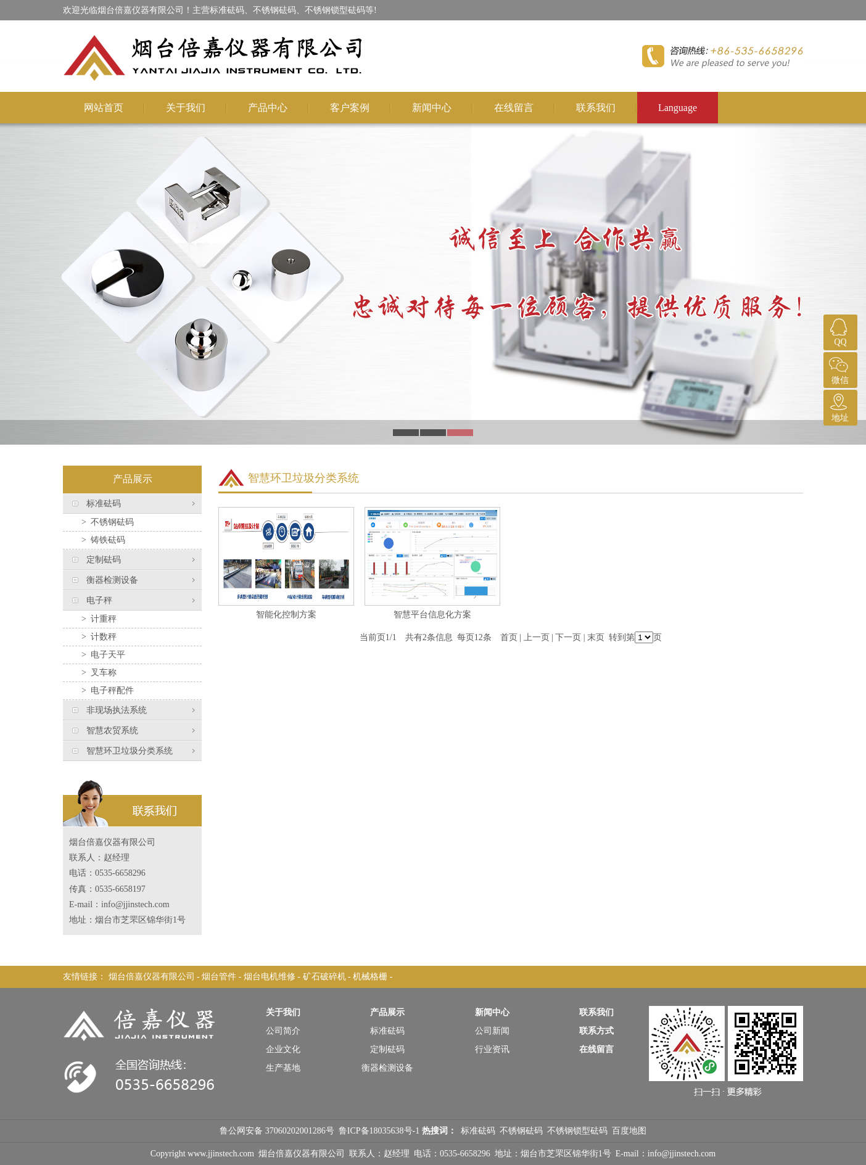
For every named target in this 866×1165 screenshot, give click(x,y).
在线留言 (514, 107)
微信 (838, 368)
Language (677, 107)
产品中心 (267, 107)
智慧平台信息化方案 (432, 614)
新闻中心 (432, 107)
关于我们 (185, 107)
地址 (838, 406)
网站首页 (103, 107)
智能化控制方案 (286, 614)
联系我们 (596, 107)
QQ (838, 331)
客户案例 (349, 107)
